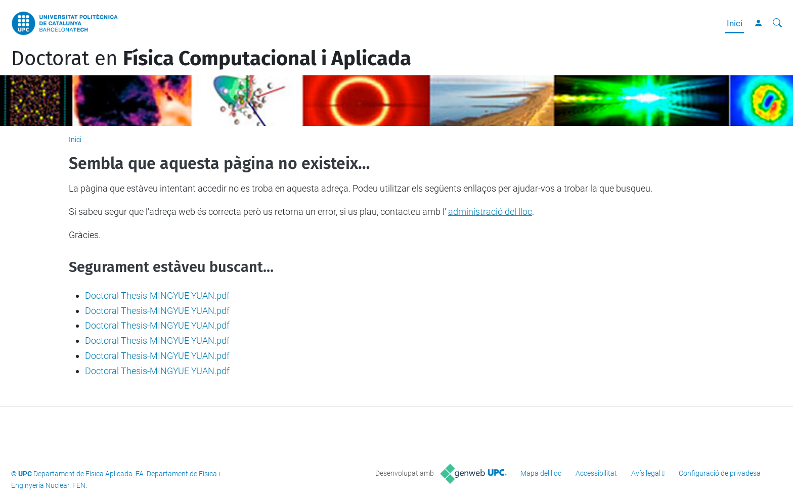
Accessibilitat (596, 473)
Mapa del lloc (540, 473)
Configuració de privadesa (720, 473)
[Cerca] (777, 23)
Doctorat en (211, 59)
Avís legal (645, 473)
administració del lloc (490, 211)
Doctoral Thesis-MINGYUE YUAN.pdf (157, 295)
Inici (734, 23)
